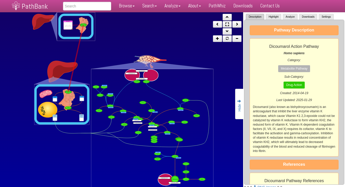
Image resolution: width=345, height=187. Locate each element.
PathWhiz (217, 6)
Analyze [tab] (290, 16)
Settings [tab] (326, 16)
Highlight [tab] (273, 16)
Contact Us (270, 6)
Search (149, 6)
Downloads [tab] (308, 16)
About (194, 6)
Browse (127, 6)
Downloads (243, 6)
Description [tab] (255, 16)
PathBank (35, 6)
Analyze (172, 6)
